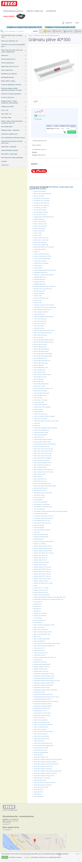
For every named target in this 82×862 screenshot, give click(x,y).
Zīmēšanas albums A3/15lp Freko (42, 666)
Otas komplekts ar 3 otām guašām (42, 504)
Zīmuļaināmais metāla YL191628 (42, 687)
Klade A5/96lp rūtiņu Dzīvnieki (41, 383)
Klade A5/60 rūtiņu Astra (40, 369)
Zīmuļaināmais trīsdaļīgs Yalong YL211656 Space (45, 689)
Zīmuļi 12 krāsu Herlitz (39, 717)
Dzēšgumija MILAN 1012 (40, 277)
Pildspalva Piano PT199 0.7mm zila (42, 569)
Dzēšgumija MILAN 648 (40, 284)
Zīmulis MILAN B (38, 791)
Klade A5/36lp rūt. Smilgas (40, 344)
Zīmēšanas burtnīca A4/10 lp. (41, 668)
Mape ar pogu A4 (38, 476)
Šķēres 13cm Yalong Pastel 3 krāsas (42, 634)
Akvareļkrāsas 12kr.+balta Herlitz (42, 200)
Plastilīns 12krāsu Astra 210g (41, 590)
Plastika (35, 585)
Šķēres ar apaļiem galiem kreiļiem (42, 638)
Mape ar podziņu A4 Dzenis (40, 467)
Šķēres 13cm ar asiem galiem (41, 629)
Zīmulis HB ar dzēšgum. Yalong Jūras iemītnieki (45, 761)
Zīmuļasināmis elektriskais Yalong (42, 715)
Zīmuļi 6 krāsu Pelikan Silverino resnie (43, 743)
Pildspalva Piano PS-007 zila (40, 555)
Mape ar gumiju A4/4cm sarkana (41, 460)
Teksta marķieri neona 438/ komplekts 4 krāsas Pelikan (47, 643)
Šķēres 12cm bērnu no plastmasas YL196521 (44, 624)
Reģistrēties (69, 23)
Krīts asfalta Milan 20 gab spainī (41, 393)
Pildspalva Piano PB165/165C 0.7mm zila (43, 553)
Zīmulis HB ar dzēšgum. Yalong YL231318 (44, 775)
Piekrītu (5, 857)
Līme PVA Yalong (38, 397)
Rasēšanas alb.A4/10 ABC (40, 615)
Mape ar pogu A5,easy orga (40, 481)
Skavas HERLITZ (38, 622)
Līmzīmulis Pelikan (38, 411)
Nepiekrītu (27, 857)
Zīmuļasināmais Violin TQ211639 (42, 708)
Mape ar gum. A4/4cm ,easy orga (41, 446)
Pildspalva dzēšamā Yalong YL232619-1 (43, 548)
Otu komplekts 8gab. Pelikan (40, 513)
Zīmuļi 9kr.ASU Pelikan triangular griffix (43, 745)
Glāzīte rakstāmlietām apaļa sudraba (42, 309)
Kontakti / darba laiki (34, 11)
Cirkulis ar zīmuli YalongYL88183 (42, 258)
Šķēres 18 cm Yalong (39, 196)
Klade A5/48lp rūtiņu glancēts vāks (42, 360)
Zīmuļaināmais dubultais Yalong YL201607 (44, 682)
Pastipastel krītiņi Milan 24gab (41, 536)
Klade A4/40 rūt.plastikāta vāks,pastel (43, 332)
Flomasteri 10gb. (38, 295)
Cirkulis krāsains (38, 265)
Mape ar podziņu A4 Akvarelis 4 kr (42, 465)
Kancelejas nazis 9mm (39, 328)
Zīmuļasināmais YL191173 (40, 710)
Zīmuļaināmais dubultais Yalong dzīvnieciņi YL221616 (47, 680)
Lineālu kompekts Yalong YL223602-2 (43, 439)
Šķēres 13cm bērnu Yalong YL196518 (43, 631)
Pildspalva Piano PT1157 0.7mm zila (42, 567)
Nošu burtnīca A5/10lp (39, 497)
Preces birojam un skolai (13, 11)
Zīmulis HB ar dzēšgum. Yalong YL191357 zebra (45, 773)
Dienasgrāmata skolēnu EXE (40, 272)
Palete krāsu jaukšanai (39, 525)
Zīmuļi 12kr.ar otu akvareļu (40, 729)
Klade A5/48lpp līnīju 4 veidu (41, 367)
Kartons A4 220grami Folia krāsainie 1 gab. (44, 330)
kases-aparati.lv (7, 829)
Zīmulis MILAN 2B (38, 789)
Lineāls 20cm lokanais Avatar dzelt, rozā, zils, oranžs (46, 420)
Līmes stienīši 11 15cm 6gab (40, 400)
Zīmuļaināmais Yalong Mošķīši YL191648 (44, 673)
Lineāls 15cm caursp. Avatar (40, 413)
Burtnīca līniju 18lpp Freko (40, 242)
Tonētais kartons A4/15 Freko (41, 652)
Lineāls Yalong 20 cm (39, 437)
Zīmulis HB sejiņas (38, 754)
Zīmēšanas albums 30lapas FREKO (42, 664)
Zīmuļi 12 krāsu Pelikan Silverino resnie (43, 724)
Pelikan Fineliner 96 (38, 539)
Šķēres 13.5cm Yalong (39, 627)
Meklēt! (35, 31)
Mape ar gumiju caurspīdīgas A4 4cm (42, 462)
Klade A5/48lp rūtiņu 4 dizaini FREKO (43, 353)
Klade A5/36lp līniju (38, 337)
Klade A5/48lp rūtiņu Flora (40, 358)
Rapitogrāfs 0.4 (37, 608)
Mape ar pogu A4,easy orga (40, 478)
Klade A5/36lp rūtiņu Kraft (40, 346)
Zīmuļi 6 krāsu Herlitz (39, 740)
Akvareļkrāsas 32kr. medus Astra (41, 205)
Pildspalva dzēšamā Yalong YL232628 (43, 550)
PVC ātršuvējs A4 (38, 601)
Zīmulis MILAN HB (38, 796)
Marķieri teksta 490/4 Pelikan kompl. (42, 483)
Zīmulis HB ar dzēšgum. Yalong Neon (43, 768)
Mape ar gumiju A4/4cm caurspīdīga (42, 458)
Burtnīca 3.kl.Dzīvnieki (39, 230)
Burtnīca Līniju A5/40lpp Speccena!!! (42, 193)
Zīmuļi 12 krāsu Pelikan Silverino (42, 722)
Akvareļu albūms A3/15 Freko (41, 212)
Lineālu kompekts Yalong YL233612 (42, 441)
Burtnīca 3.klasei (38, 233)
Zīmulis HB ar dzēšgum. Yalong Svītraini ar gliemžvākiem (47, 771)
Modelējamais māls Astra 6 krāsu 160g (43, 492)
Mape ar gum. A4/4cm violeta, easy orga (43, 451)
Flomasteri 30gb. (38, 302)
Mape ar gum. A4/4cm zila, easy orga (42, 455)
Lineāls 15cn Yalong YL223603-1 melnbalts (44, 416)
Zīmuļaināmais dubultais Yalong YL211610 (44, 676)
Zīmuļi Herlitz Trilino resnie (40, 750)
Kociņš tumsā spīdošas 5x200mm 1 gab (43, 388)
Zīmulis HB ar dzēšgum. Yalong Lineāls (43, 766)
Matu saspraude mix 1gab (40, 490)
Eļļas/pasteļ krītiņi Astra (39, 291)
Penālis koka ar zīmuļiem (40, 543)
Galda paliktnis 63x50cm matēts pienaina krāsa (45, 307)
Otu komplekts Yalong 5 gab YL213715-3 (43, 516)
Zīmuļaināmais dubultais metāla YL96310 (44, 678)
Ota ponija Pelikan (38, 499)
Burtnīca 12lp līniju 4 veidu (40, 223)
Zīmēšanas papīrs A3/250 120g (41, 671)
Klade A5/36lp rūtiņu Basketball (41, 349)
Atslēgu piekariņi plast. (39, 219)
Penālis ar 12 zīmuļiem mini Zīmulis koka (43, 541)
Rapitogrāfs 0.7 (37, 611)
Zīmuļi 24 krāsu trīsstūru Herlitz (41, 736)
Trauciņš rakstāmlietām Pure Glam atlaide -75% (45, 657)
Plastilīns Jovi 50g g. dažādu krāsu (42, 594)
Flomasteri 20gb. (38, 300)
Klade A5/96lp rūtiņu (39, 379)
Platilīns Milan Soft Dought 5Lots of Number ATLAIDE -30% (48, 599)
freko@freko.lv (6, 824)
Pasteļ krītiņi (37, 532)
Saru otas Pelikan (38, 618)
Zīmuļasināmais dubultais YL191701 (42, 699)
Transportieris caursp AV (39, 655)
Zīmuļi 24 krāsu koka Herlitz (40, 733)
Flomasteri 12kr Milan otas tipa (41, 298)
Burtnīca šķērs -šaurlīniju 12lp (41, 244)
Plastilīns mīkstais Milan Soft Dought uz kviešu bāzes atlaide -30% (49, 597)
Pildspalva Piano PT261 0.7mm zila (42, 571)
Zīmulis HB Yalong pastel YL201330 (42, 785)
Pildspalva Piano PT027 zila (40, 560)
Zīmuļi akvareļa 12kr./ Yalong (41, 747)
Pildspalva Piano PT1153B (40, 564)
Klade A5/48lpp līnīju (39, 365)
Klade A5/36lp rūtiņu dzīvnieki (41, 351)
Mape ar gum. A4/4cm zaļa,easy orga (42, 453)
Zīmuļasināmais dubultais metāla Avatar (43, 694)
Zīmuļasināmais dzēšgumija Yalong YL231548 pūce (46, 701)
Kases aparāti (8, 16)
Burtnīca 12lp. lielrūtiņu (39, 228)
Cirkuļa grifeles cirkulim (39, 249)
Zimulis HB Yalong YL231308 (41, 787)
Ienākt (77, 23)
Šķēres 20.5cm (37, 636)
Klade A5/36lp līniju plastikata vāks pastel (44, 339)
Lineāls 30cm (37, 423)
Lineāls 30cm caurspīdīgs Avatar (41, 430)
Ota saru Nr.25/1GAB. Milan (40, 502)
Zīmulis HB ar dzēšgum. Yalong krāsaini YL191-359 (46, 764)
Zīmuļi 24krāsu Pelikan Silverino (41, 738)
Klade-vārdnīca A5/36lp (39, 386)
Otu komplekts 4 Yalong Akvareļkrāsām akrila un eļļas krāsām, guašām (50, 511)
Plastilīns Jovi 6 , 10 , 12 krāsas (41, 587)
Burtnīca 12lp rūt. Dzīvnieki (40, 226)
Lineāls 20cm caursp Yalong (40, 418)
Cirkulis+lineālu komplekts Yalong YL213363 (45, 270)
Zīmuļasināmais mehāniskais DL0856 (43, 706)
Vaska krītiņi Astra (38, 659)
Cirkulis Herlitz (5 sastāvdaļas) (41, 263)
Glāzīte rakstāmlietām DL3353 (41, 311)
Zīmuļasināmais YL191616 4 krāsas (42, 713)
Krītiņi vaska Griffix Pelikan (40, 390)
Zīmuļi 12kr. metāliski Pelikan (41, 727)
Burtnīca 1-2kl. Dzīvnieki (40, 221)
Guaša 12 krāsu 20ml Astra (40, 318)
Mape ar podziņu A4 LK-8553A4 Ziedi (43, 469)
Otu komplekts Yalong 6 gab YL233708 (43, 518)
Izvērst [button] (77, 854)
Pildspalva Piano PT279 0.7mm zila (42, 574)
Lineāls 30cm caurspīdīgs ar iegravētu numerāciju (45, 427)
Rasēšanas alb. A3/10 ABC (40, 613)
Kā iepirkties (51, 11)
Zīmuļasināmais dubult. (39, 692)
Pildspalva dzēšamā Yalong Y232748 (42, 546)
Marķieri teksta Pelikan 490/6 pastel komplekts (45, 485)
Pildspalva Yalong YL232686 (41, 580)
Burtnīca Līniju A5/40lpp (40, 191)
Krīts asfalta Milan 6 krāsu (40, 395)
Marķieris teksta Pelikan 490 (40, 488)
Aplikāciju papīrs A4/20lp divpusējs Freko (44, 216)
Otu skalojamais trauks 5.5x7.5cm (42, 520)
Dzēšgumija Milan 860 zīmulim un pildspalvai (45, 286)
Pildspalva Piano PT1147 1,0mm (41, 562)
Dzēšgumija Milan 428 (39, 281)
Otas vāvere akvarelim (39, 509)
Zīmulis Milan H (38, 794)
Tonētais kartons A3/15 (39, 648)
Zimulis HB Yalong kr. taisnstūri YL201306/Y (45, 782)
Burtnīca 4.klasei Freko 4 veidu (41, 237)
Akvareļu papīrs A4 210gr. (40, 214)
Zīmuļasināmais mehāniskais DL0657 (43, 703)
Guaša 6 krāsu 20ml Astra (40, 323)
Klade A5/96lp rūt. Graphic (40, 376)
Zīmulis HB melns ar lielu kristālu (42, 777)
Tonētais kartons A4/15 (39, 650)
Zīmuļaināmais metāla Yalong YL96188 (43, 685)
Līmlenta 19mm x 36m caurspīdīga (42, 407)
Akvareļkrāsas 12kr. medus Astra (41, 198)
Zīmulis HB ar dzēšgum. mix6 (41, 757)
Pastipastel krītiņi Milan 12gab (41, 534)
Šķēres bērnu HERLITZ (39, 641)
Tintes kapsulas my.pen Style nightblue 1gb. (44, 645)
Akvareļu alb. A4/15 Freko (40, 209)
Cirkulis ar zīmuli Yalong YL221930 (42, 256)
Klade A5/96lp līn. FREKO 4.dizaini (42, 374)
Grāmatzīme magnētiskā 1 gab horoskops (43, 316)
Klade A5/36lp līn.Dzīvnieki (40, 335)
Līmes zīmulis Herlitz (39, 402)
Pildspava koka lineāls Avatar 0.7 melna (43, 583)
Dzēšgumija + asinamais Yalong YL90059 (44, 274)
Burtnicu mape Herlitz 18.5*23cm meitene (44, 247)
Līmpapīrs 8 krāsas (38, 409)
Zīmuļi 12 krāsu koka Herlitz (40, 720)
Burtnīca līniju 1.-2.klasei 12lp (41, 240)
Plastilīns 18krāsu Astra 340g (41, 592)
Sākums (30, 35)
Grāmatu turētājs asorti (39, 314)
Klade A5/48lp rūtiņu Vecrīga (41, 363)
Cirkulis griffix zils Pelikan (40, 261)
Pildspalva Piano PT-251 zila (40, 557)
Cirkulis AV (36, 251)
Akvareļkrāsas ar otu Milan (40, 207)
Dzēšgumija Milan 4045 (39, 279)
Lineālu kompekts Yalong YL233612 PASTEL (45, 444)
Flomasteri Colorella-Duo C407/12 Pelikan (44, 305)
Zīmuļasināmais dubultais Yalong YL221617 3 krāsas (46, 696)
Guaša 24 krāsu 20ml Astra (40, 321)
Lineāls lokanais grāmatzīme (40, 434)
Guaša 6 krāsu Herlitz (39, 325)
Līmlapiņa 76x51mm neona (40, 404)
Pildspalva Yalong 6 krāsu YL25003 (42, 578)
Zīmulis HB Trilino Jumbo (40, 780)
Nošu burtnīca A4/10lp (39, 495)
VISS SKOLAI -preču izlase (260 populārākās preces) (46, 35)
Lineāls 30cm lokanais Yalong (41, 432)
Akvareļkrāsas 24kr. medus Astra (41, 203)
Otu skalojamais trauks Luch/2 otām (42, 522)
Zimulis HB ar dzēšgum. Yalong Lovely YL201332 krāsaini (48, 759)
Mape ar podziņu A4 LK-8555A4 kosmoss (44, 472)
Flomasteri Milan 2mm (39, 293)
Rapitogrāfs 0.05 (38, 604)
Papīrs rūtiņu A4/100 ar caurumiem (42, 529)
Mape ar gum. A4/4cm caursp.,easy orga (43, 448)
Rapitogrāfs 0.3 (37, 606)
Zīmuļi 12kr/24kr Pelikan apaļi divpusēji (43, 731)
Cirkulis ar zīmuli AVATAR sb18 (41, 254)
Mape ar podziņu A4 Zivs (40, 474)
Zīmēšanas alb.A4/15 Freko (40, 662)
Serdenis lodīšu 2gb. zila (39, 620)
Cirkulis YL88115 (38, 267)
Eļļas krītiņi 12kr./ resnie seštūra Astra (43, 288)
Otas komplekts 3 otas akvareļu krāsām (43, 506)
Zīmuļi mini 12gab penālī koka (41, 752)
